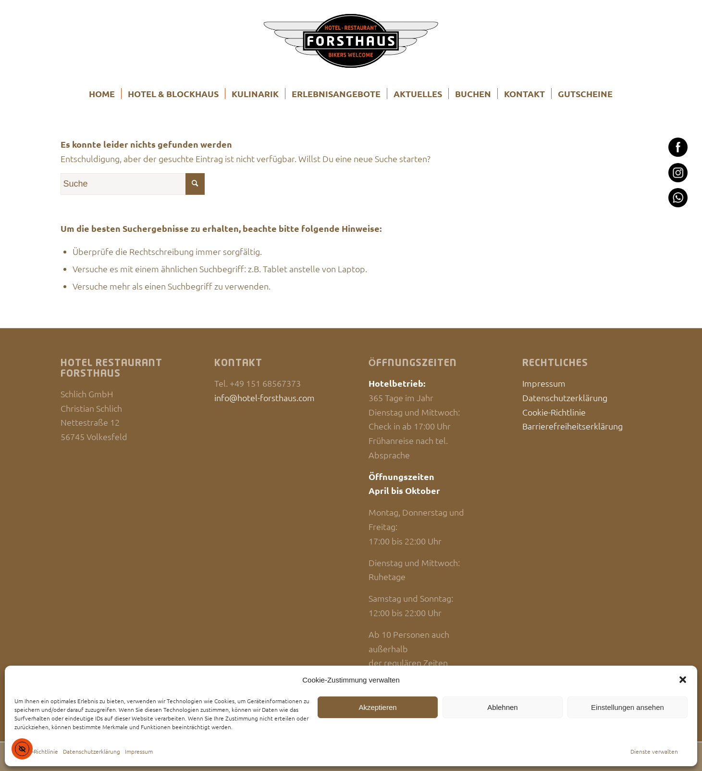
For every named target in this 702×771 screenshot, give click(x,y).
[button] (683, 679)
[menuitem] (102, 94)
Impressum (139, 751)
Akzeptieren (377, 707)
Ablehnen (502, 707)
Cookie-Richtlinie (36, 751)
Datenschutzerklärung (91, 751)
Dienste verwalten (654, 751)
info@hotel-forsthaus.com (264, 397)
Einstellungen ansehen (627, 707)
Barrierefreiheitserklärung (572, 425)
